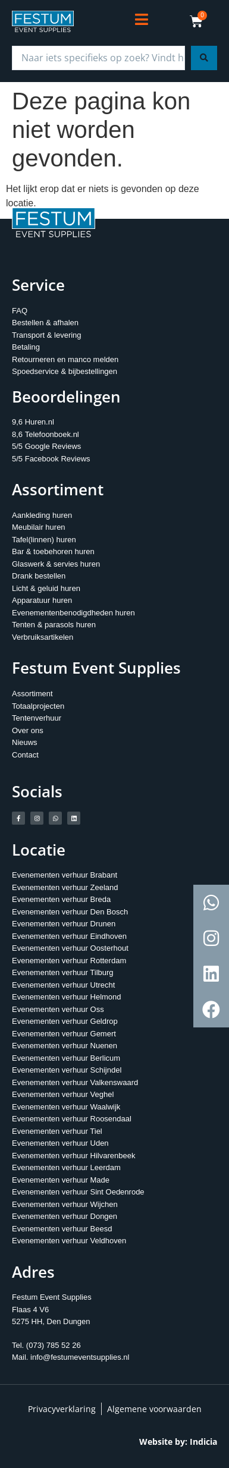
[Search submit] (204, 58)
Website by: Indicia (178, 1441)
